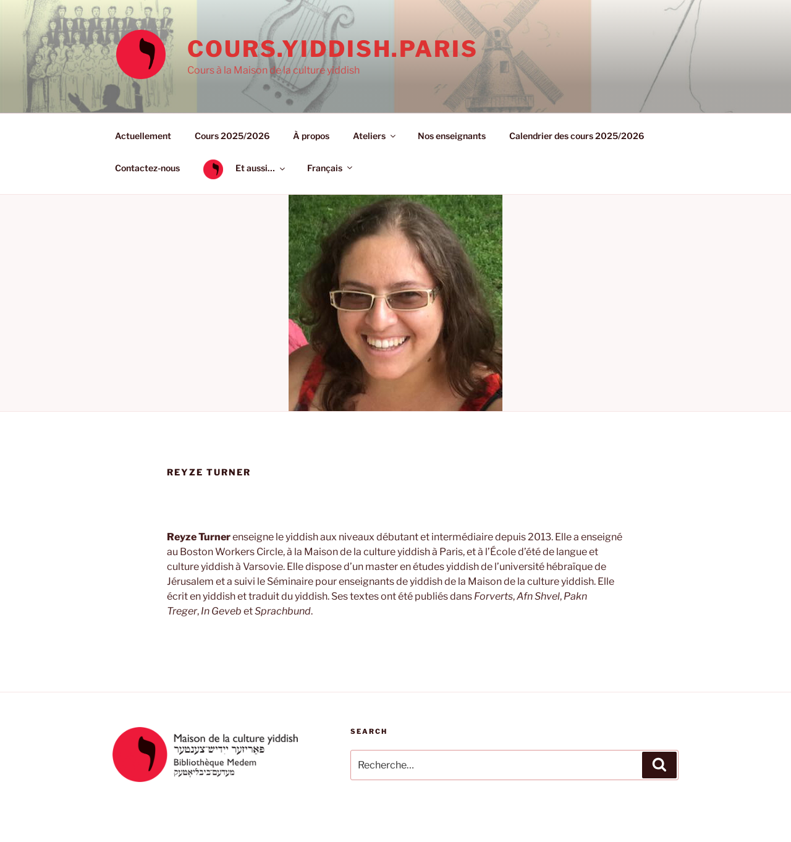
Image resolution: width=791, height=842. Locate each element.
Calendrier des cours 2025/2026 (576, 135)
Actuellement (143, 135)
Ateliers (375, 135)
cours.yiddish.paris (332, 48)
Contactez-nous (147, 168)
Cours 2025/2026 (232, 135)
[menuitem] (329, 168)
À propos (311, 135)
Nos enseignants (452, 135)
